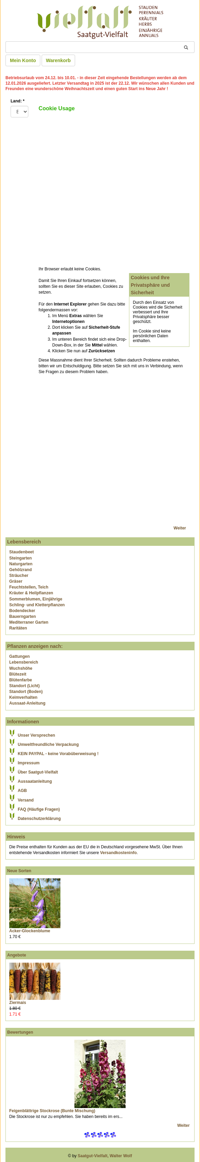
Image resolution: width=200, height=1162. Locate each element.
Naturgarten (20, 564)
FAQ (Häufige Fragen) (39, 809)
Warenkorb (58, 60)
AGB (22, 790)
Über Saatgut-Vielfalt (38, 772)
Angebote (16, 955)
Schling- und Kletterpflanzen (37, 605)
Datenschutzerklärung (39, 818)
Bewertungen (20, 1032)
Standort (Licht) (24, 685)
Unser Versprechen (36, 735)
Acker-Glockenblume (29, 931)
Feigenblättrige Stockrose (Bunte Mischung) (52, 1110)
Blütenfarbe (20, 680)
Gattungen (19, 656)
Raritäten (18, 628)
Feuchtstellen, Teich (28, 587)
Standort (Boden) (26, 691)
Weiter (180, 528)
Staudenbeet (21, 552)
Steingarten (20, 558)
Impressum (29, 763)
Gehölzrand (20, 569)
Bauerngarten (22, 616)
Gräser (16, 581)
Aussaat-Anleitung (27, 703)
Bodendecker (22, 610)
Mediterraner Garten (28, 622)
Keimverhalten (23, 697)
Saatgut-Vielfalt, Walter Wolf (105, 1155)
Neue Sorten (19, 870)
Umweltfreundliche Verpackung (48, 744)
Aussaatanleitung (35, 781)
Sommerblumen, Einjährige (35, 599)
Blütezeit (17, 674)
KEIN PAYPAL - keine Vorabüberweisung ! (58, 753)
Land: (18, 101)
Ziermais (17, 1002)
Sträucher (18, 575)
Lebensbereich (23, 662)
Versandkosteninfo (118, 852)
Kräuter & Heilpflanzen (31, 593)
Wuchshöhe (20, 668)
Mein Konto (23, 60)
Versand (26, 800)
